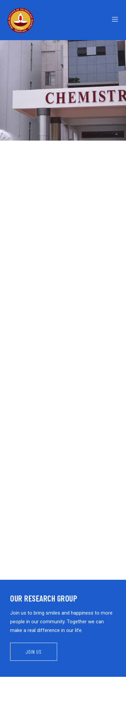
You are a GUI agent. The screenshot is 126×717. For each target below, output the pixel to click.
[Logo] (33, 20)
